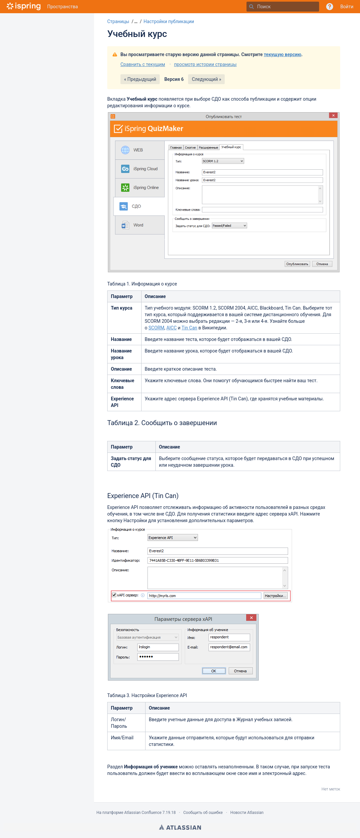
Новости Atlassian (247, 812)
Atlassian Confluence (142, 812)
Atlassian (180, 827)
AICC (171, 327)
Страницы (118, 21)
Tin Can (189, 327)
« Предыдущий (140, 79)
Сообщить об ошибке (203, 812)
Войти (346, 6)
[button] (135, 21)
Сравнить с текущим (142, 64)
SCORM (156, 327)
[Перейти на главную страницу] (23, 6)
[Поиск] (251, 6)
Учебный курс (137, 33)
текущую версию (282, 54)
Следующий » (206, 79)
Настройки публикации (169, 21)
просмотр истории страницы (205, 64)
